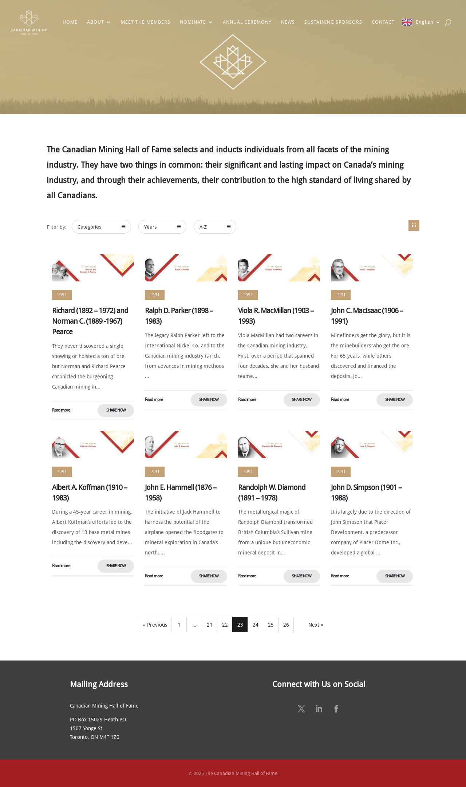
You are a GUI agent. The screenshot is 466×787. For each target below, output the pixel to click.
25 (271, 625)
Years (162, 226)
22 (225, 625)
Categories (102, 226)
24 (255, 625)
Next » (315, 625)
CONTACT (383, 22)
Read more (61, 410)
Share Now (116, 410)
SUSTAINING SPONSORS (333, 22)
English (425, 22)
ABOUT (95, 22)
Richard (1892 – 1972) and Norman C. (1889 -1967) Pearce (90, 321)
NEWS (288, 22)
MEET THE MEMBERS (145, 22)
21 (210, 625)
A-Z (215, 226)
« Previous (155, 625)
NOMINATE (193, 22)
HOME (70, 22)
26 (286, 625)
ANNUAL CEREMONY (247, 22)
